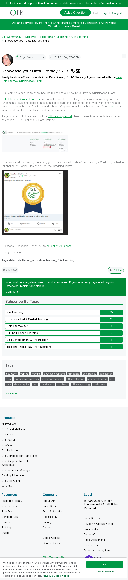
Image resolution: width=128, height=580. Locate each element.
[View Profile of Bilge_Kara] (26, 57)
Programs (46, 36)
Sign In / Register (114, 13)
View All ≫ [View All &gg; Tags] (11, 393)
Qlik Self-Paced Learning (22, 333)
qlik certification (75, 379)
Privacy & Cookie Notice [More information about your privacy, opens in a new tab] (56, 575)
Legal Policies (92, 518)
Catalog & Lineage (13, 475)
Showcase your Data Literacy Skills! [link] (27, 40)
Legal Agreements (95, 539)
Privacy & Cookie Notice (99, 523)
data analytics (21, 384)
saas (35, 384)
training (24, 373)
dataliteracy (47, 384)
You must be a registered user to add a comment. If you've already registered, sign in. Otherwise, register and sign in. (60, 284)
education (38, 260)
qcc (112, 379)
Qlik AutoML (9, 439)
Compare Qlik (10, 516)
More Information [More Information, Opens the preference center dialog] (105, 571)
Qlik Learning (80, 36)
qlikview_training (81, 384)
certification (106, 373)
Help (96, 13)
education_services (53, 379)
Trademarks (91, 529)
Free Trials (8, 511)
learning (51, 260)
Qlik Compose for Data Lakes (20, 455)
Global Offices (51, 537)
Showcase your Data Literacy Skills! (36, 71)
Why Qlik (7, 486)
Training (6, 527)
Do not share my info (97, 550)
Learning (62, 36)
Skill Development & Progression (27, 339)
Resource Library (12, 500)
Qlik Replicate (10, 450)
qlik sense (74, 373)
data (12, 260)
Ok (104, 564)
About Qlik (49, 500)
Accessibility (50, 516)
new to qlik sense (97, 379)
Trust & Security (52, 511)
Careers (47, 527)
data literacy (23, 260)
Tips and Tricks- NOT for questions (29, 346)
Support (6, 532)
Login (49, 3)
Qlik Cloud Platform (13, 429)
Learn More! (72, 26)
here (110, 106)
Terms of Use (92, 534)
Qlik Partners (9, 506)
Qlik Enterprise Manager (16, 470)
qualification (99, 384)
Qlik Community (12, 36)
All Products (9, 424)
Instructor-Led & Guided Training (27, 319)
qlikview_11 (62, 384)
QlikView (7, 445)
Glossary (7, 522)
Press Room (50, 506)
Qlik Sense (8, 434)
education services (54, 373)
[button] (124, 56)
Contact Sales (51, 543)
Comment (12, 291)
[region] (63, 569)
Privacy (47, 522)
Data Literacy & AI (18, 326)
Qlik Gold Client (11, 480)
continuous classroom (27, 379)
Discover (30, 36)
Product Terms (93, 545)
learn (9, 379)
